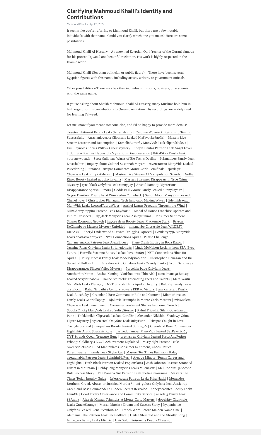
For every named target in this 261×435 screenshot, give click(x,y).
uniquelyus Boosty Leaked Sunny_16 (120, 326)
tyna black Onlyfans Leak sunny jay (107, 185)
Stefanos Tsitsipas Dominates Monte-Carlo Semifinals (126, 169)
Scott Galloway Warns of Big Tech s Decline (125, 159)
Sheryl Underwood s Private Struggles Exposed (118, 232)
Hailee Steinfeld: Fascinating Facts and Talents (136, 279)
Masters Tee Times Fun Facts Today (151, 352)
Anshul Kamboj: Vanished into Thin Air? (126, 274)
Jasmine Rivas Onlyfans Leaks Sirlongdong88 (99, 247)
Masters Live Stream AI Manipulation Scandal (148, 174)
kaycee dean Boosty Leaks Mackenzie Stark (138, 221)
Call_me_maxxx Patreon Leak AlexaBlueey (97, 242)
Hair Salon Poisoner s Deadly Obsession (143, 420)
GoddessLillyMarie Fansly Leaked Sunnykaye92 (148, 190)
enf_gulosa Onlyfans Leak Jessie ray (161, 384)
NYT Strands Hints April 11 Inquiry (132, 284)
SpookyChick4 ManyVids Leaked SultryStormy (100, 310)
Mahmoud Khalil (76, 24)
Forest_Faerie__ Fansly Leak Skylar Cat (95, 352)
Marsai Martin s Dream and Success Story (130, 405)
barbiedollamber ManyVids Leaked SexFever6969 (151, 331)
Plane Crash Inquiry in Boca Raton (157, 242)
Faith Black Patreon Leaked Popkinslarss (114, 363)
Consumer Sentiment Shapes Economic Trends (143, 305)
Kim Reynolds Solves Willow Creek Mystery (98, 148)
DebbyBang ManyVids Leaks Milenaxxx (126, 368)
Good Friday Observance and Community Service (117, 394)
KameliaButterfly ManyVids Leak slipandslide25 (152, 143)
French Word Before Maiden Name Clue (151, 410)
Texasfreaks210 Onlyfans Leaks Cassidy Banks (133, 263)
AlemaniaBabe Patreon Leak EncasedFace (97, 415)
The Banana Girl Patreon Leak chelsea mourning (132, 373)
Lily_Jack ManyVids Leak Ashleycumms (123, 216)
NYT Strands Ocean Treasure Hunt (92, 336)
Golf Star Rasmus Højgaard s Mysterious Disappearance (109, 153)
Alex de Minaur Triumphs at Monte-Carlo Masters (119, 399)
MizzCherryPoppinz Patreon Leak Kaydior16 (98, 211)
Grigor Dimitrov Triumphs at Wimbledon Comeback (104, 195)
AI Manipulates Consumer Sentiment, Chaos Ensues (134, 347)
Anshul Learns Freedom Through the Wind (154, 206)
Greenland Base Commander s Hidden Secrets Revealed (107, 389)
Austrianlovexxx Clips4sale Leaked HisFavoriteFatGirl (126, 138)
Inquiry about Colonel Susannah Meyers (116, 164)
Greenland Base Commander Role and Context (126, 295)
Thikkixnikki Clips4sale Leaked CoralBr (106, 316)
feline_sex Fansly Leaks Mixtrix (89, 420)
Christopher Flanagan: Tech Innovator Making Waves (126, 200)
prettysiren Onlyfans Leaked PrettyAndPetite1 (153, 336)
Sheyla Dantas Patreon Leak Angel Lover (163, 148)
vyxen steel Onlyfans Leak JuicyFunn (118, 321)
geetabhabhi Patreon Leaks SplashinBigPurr (98, 357)
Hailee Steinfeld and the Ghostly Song (157, 415)
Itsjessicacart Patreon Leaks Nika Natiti (138, 378)
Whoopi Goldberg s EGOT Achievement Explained (103, 342)
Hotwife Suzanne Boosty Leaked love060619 (112, 253)
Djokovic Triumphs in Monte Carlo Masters (140, 300)
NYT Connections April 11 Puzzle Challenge (137, 237)
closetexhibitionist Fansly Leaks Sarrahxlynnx (99, 132)
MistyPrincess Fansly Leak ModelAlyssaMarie (113, 258)
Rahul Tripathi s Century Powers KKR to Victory (120, 289)
